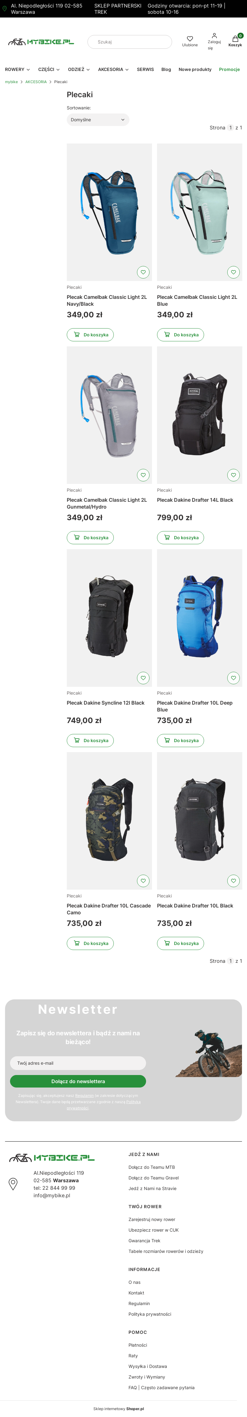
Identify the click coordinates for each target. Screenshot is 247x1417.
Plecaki (74, 287)
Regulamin (84, 1095)
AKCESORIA (36, 81)
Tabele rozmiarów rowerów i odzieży (166, 1251)
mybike (11, 81)
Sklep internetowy (118, 1408)
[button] (165, 42)
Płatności (138, 1345)
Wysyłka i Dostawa (148, 1366)
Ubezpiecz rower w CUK (154, 1230)
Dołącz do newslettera (78, 1081)
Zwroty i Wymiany (147, 1376)
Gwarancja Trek (144, 1240)
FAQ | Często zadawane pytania (162, 1387)
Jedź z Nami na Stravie (152, 1188)
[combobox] (121, 42)
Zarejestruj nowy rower (152, 1219)
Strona (217, 127)
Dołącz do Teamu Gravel (154, 1177)
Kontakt (136, 1292)
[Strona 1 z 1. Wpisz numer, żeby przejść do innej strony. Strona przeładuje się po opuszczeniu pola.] (230, 127)
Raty (133, 1355)
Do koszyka (90, 336)
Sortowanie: (79, 107)
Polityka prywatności (150, 1314)
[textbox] (98, 119)
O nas (134, 1282)
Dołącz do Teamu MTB (152, 1167)
